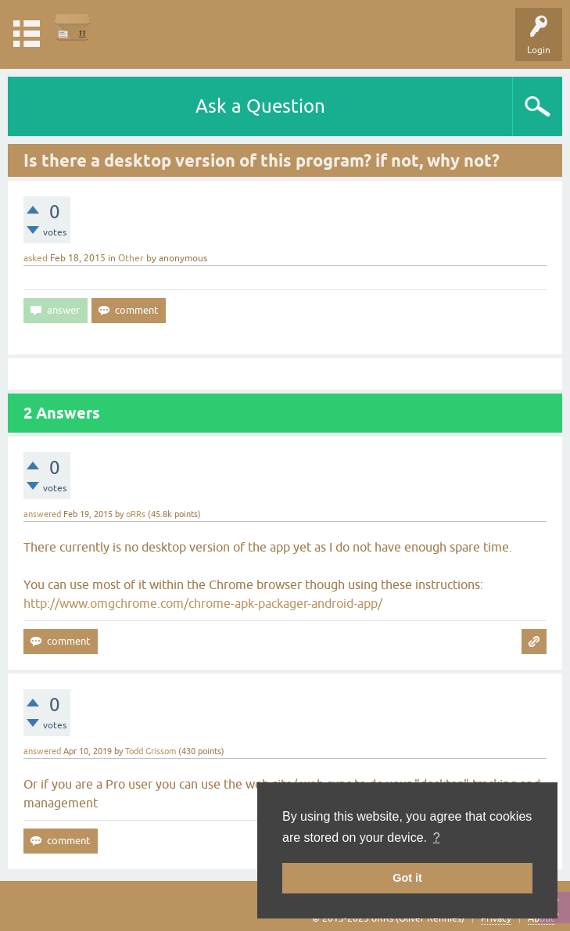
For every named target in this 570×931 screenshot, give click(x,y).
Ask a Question (260, 106)
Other (131, 258)
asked (35, 258)
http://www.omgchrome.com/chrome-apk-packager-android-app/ (202, 603)
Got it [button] (407, 878)
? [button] (436, 837)
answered (42, 514)
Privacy (496, 918)
